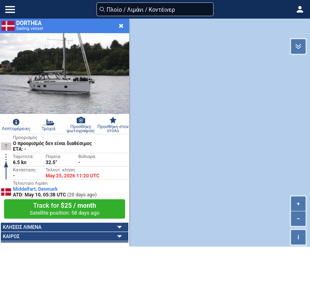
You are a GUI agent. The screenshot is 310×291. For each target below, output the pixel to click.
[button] (300, 9)
